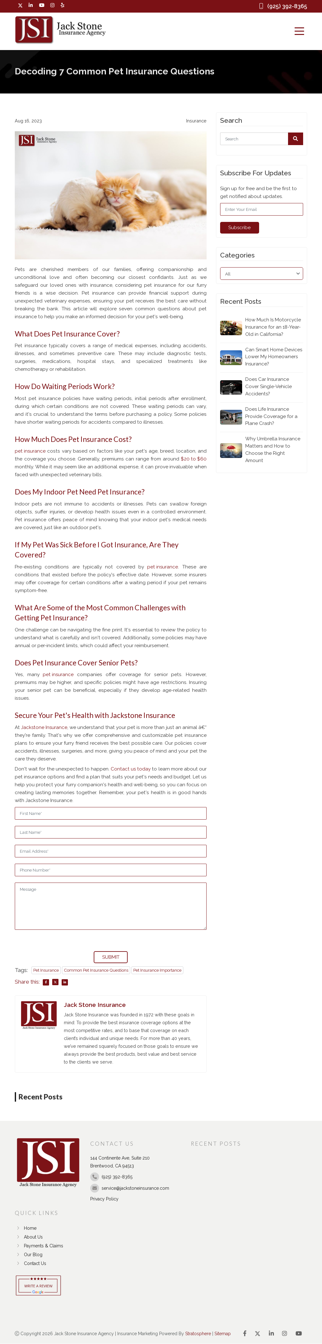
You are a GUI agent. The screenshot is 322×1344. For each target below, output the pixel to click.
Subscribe (240, 227)
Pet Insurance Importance (157, 970)
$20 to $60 (194, 459)
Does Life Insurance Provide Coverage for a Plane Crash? (271, 417)
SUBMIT (110, 957)
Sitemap (222, 1333)
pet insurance (30, 451)
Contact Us (30, 1263)
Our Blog (28, 1255)
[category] (261, 273)
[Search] (261, 139)
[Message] (111, 906)
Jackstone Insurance (44, 727)
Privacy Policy (104, 1199)
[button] (295, 139)
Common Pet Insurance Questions (96, 970)
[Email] (111, 851)
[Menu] (299, 31)
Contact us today (131, 769)
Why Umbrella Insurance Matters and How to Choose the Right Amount (273, 450)
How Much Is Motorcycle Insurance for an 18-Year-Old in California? (273, 327)
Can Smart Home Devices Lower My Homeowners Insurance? (274, 357)
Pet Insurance (46, 970)
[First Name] (111, 813)
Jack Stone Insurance (95, 1005)
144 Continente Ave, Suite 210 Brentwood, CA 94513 (120, 1162)
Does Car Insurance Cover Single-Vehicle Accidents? (268, 387)
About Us (29, 1237)
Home (25, 1228)
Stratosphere (198, 1333)
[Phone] (111, 870)
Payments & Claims (39, 1246)
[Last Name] (111, 832)
